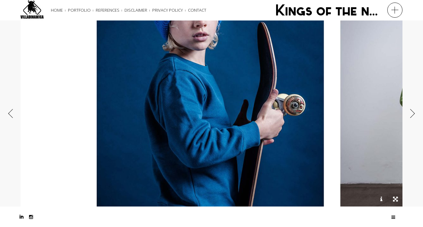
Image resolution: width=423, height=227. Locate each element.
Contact (197, 10)
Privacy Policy (167, 10)
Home (57, 10)
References (107, 10)
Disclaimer (135, 10)
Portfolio (79, 10)
